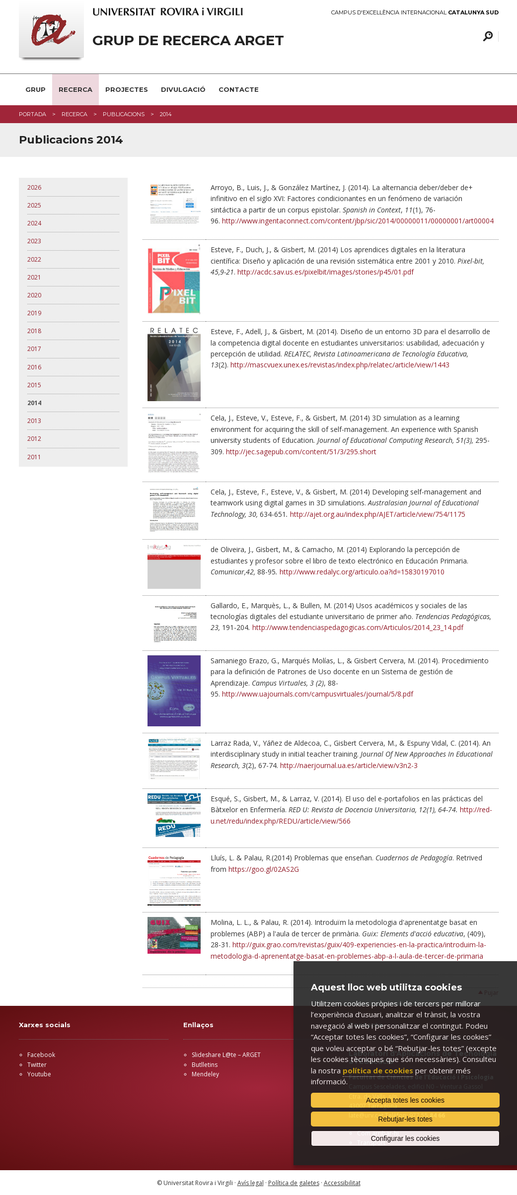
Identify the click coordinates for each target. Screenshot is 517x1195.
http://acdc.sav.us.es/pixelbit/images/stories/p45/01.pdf (325, 272)
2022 (34, 259)
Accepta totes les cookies (405, 1100)
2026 (34, 187)
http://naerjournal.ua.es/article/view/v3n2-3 (349, 765)
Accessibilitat (342, 1183)
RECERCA (75, 89)
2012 (34, 438)
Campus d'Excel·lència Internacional (415, 12)
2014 (34, 403)
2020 (34, 295)
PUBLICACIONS (124, 114)
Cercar (486, 36)
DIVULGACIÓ (183, 89)
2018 (34, 331)
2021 (34, 277)
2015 (34, 385)
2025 (34, 205)
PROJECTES (126, 89)
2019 (34, 313)
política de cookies (378, 1070)
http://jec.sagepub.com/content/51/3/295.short (301, 451)
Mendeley (205, 1074)
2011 (34, 457)
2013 (34, 421)
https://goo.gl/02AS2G (263, 869)
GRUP (35, 89)
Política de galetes (293, 1183)
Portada (32, 114)
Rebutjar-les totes (405, 1119)
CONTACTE (239, 89)
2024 (34, 223)
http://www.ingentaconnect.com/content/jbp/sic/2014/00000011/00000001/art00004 (358, 220)
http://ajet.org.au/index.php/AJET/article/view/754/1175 (377, 514)
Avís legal (250, 1183)
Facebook (41, 1055)
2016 (34, 367)
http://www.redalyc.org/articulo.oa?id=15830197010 (362, 571)
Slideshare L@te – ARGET (226, 1055)
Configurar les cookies (405, 1138)
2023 (34, 241)
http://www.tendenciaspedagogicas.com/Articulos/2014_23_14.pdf (357, 627)
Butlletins (205, 1064)
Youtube (39, 1074)
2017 (34, 349)
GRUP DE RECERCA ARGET (188, 40)
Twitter (37, 1064)
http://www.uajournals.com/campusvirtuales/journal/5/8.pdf (317, 694)
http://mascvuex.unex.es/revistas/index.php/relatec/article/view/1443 (339, 364)
